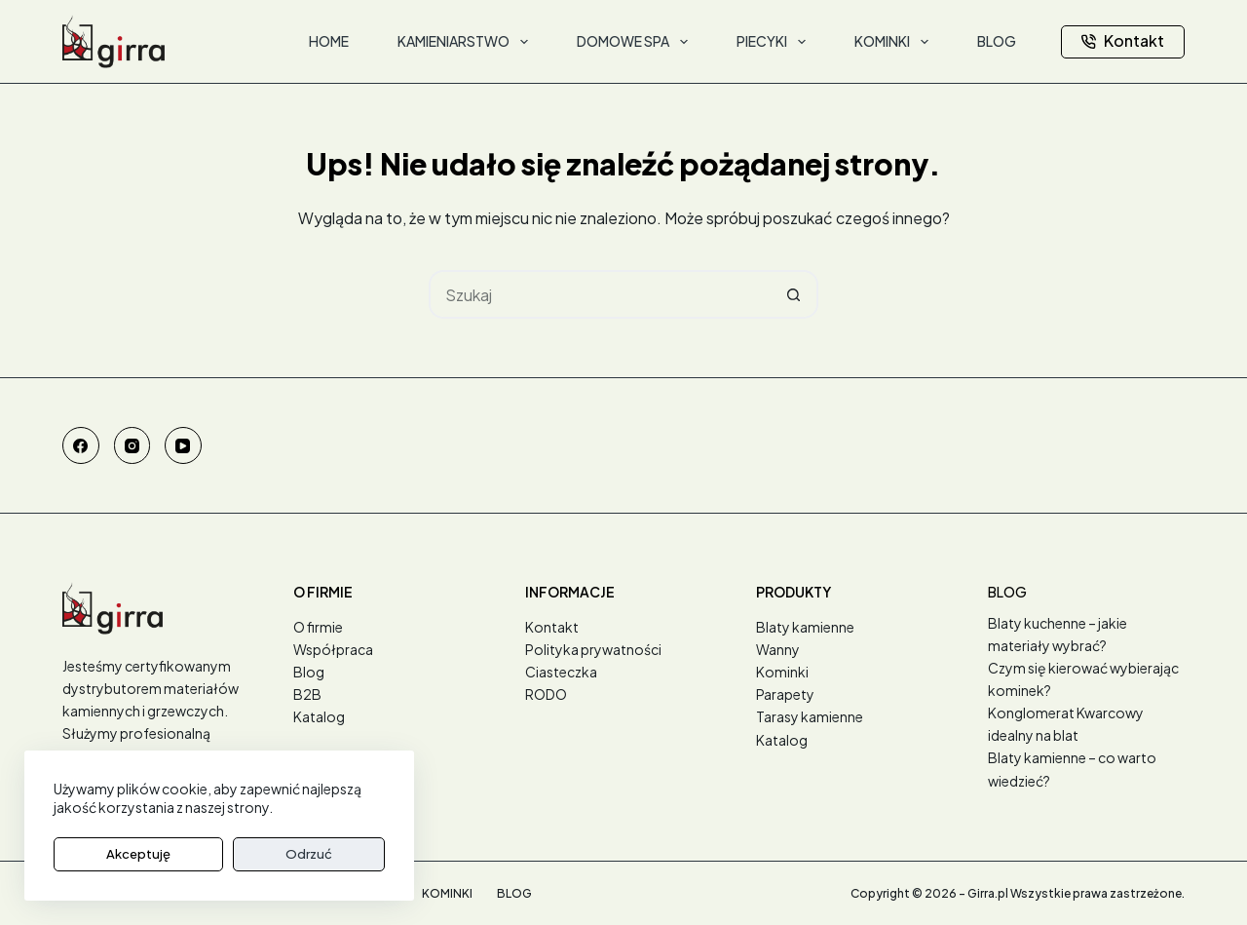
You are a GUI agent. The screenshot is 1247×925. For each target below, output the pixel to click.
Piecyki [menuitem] (775, 42)
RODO (546, 694)
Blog (308, 671)
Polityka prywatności (593, 649)
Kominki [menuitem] (895, 42)
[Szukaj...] (599, 294)
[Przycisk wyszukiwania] (794, 294)
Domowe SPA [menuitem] (636, 42)
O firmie (318, 627)
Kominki (782, 671)
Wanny (778, 649)
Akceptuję (106, 854)
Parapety (785, 694)
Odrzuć (212, 854)
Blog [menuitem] (996, 41)
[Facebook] (80, 445)
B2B (307, 694)
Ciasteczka (561, 671)
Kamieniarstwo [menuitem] (466, 42)
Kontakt (1122, 40)
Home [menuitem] (329, 41)
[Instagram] (132, 445)
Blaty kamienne (805, 627)
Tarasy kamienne (809, 716)
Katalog (319, 716)
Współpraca (333, 649)
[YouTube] (183, 445)
